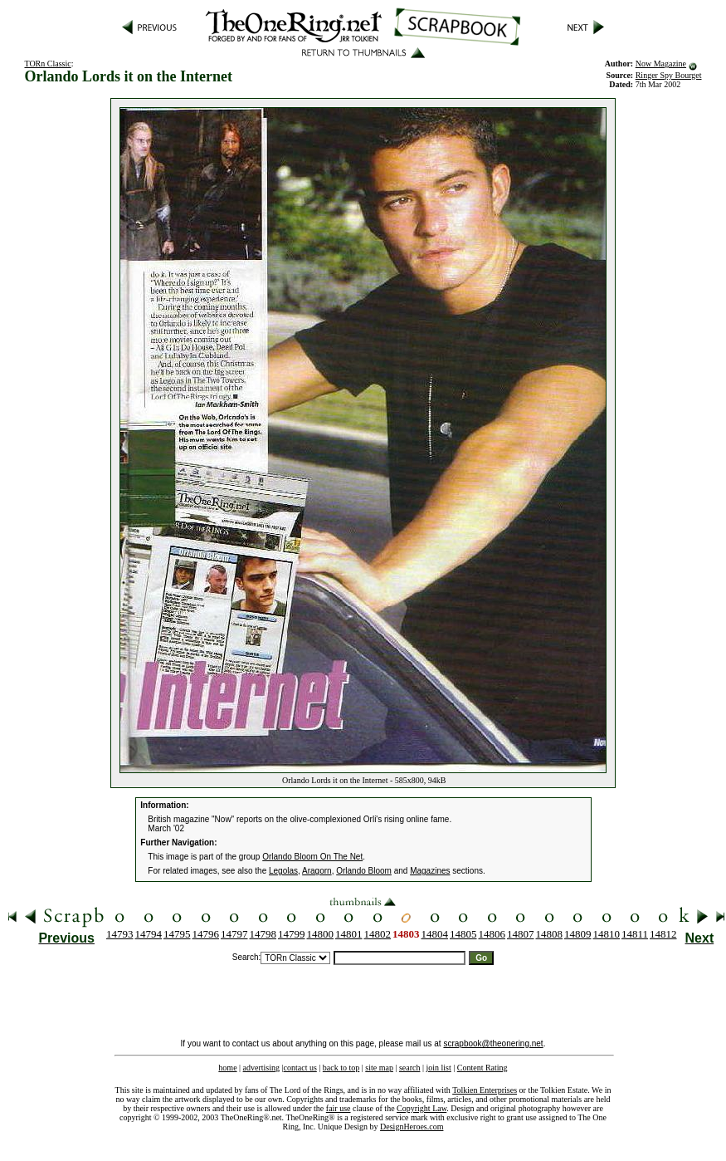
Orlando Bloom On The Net (312, 856)
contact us (300, 1067)
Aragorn (317, 870)
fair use (338, 1108)
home (227, 1067)
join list (438, 1067)
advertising (261, 1067)
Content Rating (482, 1067)
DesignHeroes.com (411, 1126)
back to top (341, 1067)
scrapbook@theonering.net (493, 1043)
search (410, 1067)
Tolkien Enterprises (484, 1090)
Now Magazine (661, 63)
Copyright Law (421, 1108)
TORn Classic (47, 63)
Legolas (283, 870)
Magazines (430, 870)
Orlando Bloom (364, 870)
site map (379, 1067)
